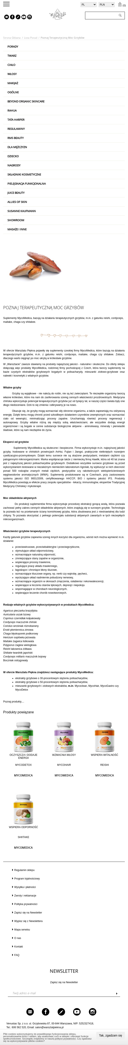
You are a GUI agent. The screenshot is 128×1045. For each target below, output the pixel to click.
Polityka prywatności (25, 904)
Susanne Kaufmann (21, 211)
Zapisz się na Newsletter (28, 912)
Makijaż (12, 83)
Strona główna (12, 38)
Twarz (11, 56)
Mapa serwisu (22, 929)
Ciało (11, 65)
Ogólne (13, 92)
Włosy (12, 74)
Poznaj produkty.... (13, 701)
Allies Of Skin (17, 202)
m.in (88, 318)
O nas (17, 938)
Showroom (15, 220)
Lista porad (30, 38)
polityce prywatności (65, 1038)
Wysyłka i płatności (25, 887)
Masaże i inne (17, 229)
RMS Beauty (15, 138)
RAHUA (12, 110)
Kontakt (18, 946)
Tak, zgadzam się (110, 1035)
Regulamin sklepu (24, 870)
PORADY (12, 46)
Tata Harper (15, 120)
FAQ (16, 955)
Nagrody (13, 165)
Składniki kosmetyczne (24, 174)
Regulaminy (16, 129)
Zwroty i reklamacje (25, 895)
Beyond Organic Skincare (25, 101)
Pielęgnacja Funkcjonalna (26, 183)
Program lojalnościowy (27, 878)
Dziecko (13, 156)
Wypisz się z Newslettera (28, 921)
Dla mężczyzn (17, 147)
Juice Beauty (15, 193)
